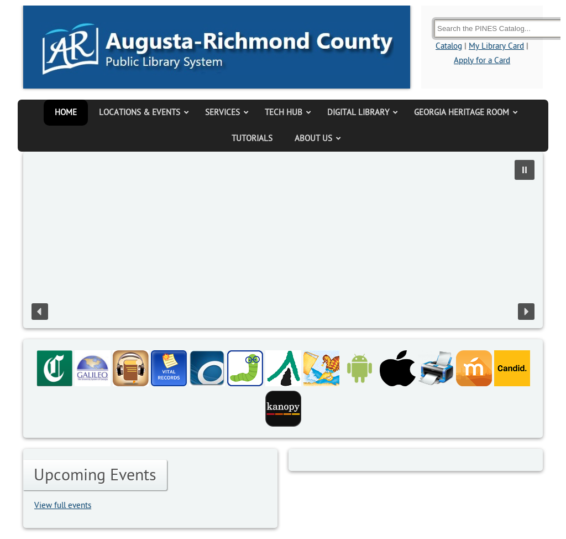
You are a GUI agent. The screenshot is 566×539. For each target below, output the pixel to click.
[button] (524, 170)
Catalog (449, 46)
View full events (62, 505)
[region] (283, 240)
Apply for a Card (482, 60)
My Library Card (496, 46)
